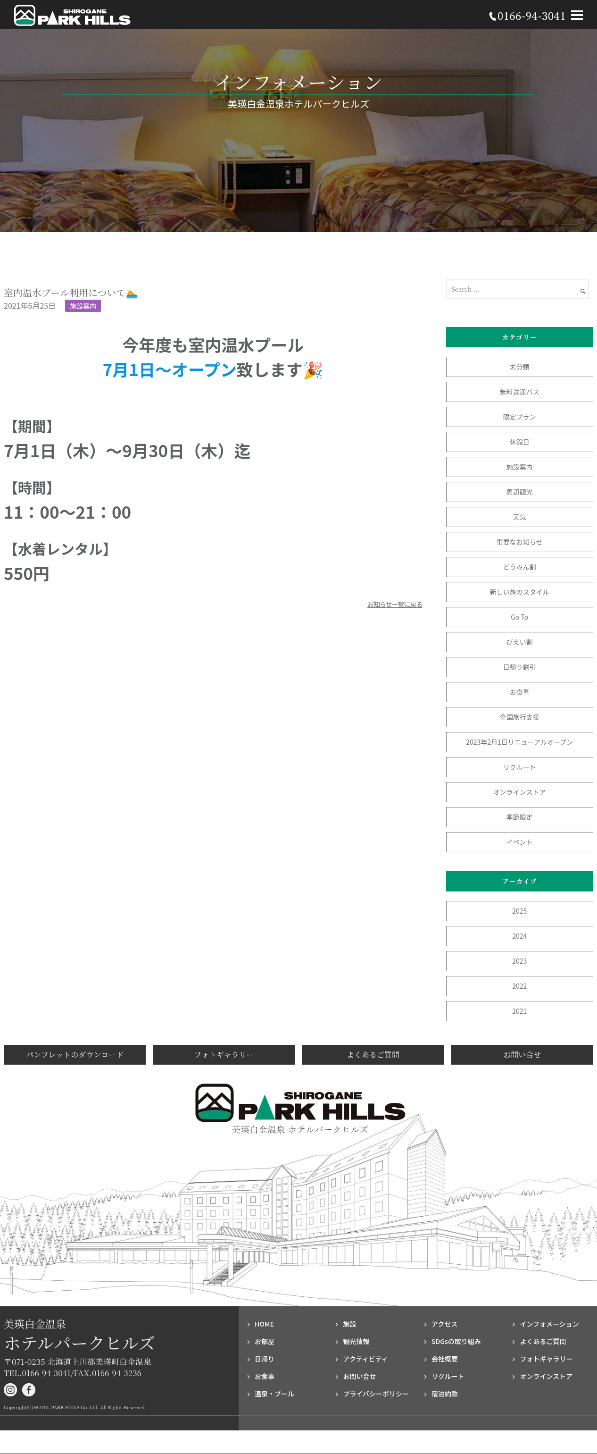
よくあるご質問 (373, 1054)
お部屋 (264, 1341)
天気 (519, 516)
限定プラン (519, 416)
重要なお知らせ (520, 541)
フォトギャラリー (224, 1054)
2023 (519, 961)
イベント (519, 842)
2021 (519, 1011)
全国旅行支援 (519, 717)
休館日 (520, 441)
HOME (264, 1323)
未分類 (520, 366)
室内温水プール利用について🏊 (71, 292)
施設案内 (83, 306)
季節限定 (519, 817)
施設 (349, 1323)
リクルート (519, 767)
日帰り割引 (519, 667)
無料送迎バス (519, 391)
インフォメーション (549, 1323)
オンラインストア (519, 792)
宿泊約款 (444, 1393)
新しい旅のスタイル (519, 592)
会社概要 (444, 1358)
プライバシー (376, 1393)
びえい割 (519, 642)
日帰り (264, 1358)
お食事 (520, 692)
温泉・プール (274, 1393)
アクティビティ (365, 1358)
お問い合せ (522, 1054)
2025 (519, 911)
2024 (519, 936)
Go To (523, 617)
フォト (546, 1358)
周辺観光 (519, 491)
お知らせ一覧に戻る (395, 604)
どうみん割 (519, 567)
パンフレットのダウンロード (75, 1054)
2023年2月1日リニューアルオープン (519, 742)
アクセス (444, 1323)
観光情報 (356, 1341)
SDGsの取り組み (456, 1341)
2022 (519, 986)
